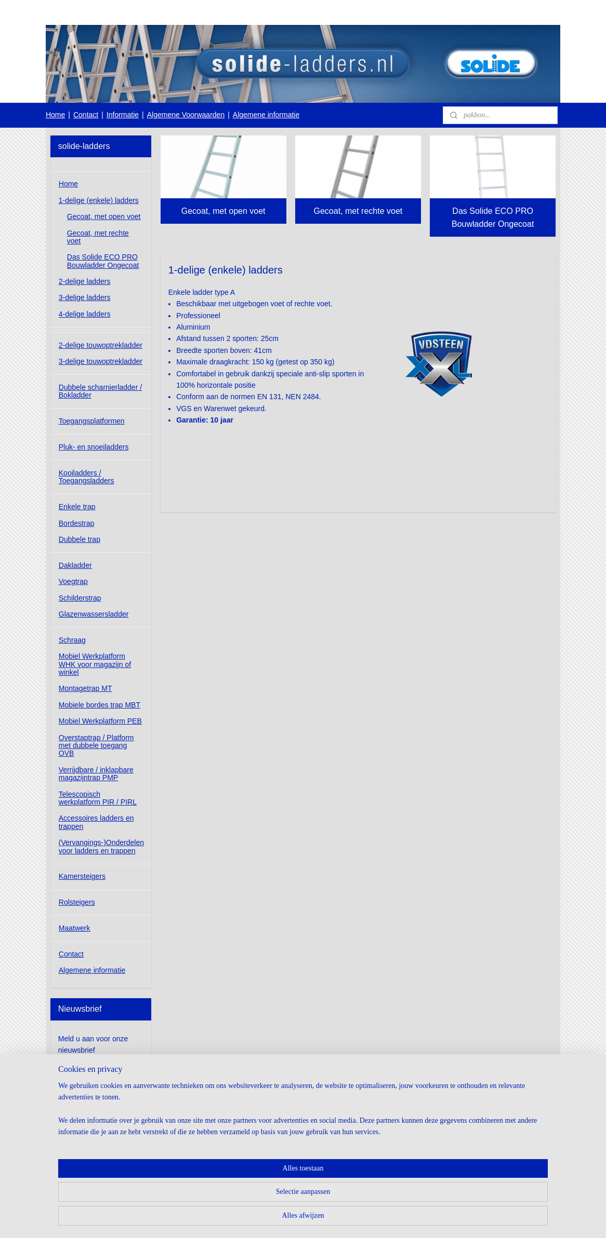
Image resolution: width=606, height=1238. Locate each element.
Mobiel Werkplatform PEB (100, 721)
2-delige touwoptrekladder (100, 345)
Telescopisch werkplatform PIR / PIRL (98, 798)
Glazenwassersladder (94, 614)
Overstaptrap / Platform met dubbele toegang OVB (96, 745)
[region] (234, 1197)
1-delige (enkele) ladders (99, 200)
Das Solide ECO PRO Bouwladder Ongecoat (493, 218)
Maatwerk (74, 928)
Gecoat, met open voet (223, 211)
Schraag (72, 640)
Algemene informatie (266, 115)
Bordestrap (76, 523)
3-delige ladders (85, 297)
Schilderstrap (80, 598)
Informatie (123, 115)
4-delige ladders (85, 314)
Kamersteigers (82, 876)
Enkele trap (77, 506)
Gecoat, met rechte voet (358, 211)
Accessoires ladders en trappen (96, 822)
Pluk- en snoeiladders (94, 447)
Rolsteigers (77, 902)
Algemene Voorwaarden (186, 115)
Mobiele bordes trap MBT (99, 705)
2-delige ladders (85, 281)
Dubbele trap (79, 539)
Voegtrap (73, 581)
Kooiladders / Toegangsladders (86, 477)
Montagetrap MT (85, 688)
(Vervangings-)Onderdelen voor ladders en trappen (101, 846)
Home (55, 115)
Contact (85, 115)
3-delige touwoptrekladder (100, 361)
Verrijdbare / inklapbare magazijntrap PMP (96, 774)
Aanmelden (85, 1073)
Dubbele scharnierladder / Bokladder (100, 391)
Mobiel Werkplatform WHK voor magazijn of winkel (95, 664)
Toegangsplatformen (92, 421)
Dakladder (75, 565)
